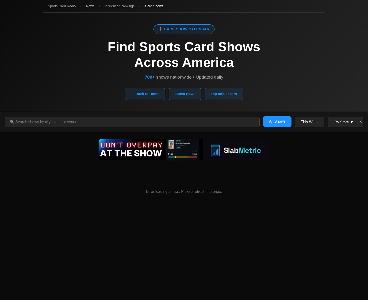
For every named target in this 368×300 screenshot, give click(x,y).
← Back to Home (145, 94)
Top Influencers (224, 94)
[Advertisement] (184, 258)
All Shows (277, 121)
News (90, 6)
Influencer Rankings (119, 6)
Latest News (185, 94)
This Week (309, 122)
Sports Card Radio (62, 6)
